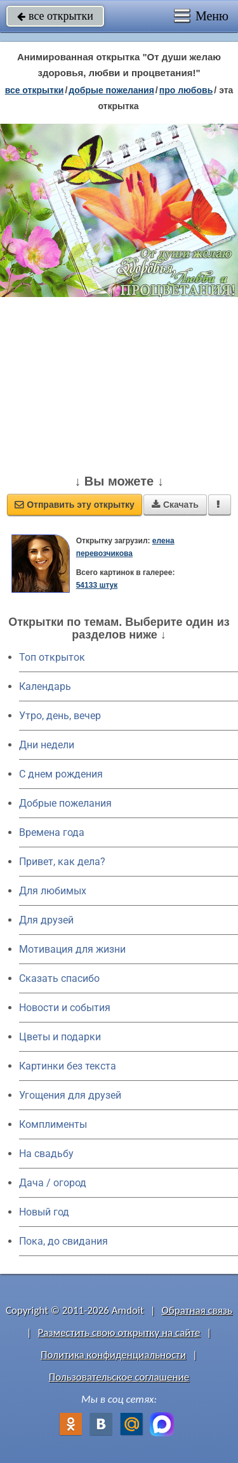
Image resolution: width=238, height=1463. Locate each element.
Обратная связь (196, 1310)
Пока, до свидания (63, 1241)
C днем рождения (61, 774)
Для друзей (46, 920)
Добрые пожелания (65, 803)
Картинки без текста (67, 1066)
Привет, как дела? (62, 862)
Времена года (51, 832)
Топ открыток (52, 657)
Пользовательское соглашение (119, 1377)
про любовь (186, 90)
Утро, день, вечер (60, 716)
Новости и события (64, 1008)
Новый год (44, 1212)
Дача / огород (52, 1183)
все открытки (55, 16)
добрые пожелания (111, 90)
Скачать (175, 505)
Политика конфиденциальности (113, 1354)
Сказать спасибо (59, 978)
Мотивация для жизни (72, 949)
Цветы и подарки (60, 1037)
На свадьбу (46, 1154)
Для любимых (52, 891)
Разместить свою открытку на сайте (119, 1332)
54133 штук (97, 585)
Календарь (45, 686)
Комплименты (53, 1124)
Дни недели (46, 745)
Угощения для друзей (70, 1095)
